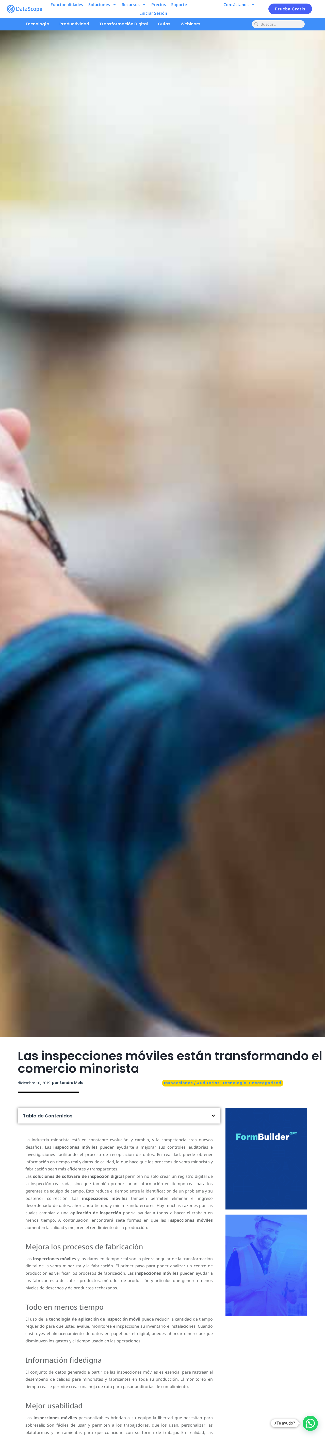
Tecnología (37, 24)
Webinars (190, 24)
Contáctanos (239, 4)
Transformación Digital (123, 24)
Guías (164, 24)
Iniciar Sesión (153, 13)
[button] (213, 1116)
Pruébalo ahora (266, 1177)
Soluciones (102, 4)
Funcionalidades (67, 4)
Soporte (179, 4)
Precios (158, 4)
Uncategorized (265, 1082)
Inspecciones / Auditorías (192, 1082)
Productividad (74, 24)
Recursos (134, 4)
